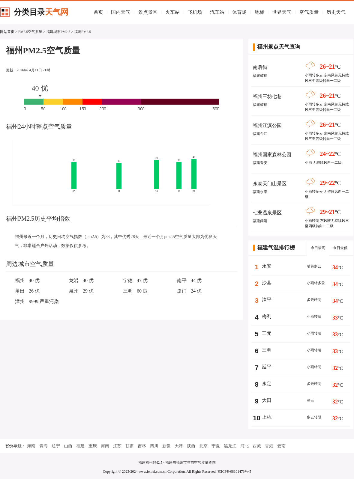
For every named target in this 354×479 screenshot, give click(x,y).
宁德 (128, 280)
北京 (203, 446)
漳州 (20, 301)
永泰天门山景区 (269, 183)
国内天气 (120, 12)
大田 (267, 400)
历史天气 (336, 12)
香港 (269, 446)
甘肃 (129, 446)
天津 (179, 446)
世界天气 (281, 12)
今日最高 (318, 248)
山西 (68, 446)
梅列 (267, 316)
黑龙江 (230, 446)
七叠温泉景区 (267, 212)
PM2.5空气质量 (30, 32)
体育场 (239, 12)
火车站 (172, 12)
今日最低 (340, 248)
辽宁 (56, 446)
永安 (267, 266)
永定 (267, 383)
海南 (31, 446)
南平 (182, 280)
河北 (244, 446)
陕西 (191, 446)
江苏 (117, 446)
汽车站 (217, 12)
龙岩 (74, 280)
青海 (43, 446)
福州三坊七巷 (267, 96)
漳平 (267, 299)
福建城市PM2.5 (58, 32)
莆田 (20, 290)
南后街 (260, 67)
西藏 (257, 446)
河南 (105, 446)
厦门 (182, 290)
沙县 (267, 282)
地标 (259, 12)
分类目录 (41, 12)
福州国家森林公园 (272, 154)
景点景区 (148, 12)
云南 (281, 446)
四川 (154, 446)
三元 (267, 333)
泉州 (74, 290)
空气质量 (309, 12)
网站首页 (7, 32)
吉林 (142, 446)
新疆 (166, 446)
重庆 (92, 446)
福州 (20, 280)
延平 (267, 366)
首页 (98, 12)
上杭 (267, 417)
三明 (128, 290)
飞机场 (195, 12)
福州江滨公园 (267, 125)
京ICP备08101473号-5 (234, 471)
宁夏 (216, 446)
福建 (80, 446)
